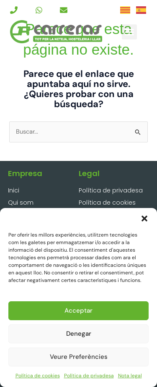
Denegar (78, 333)
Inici (13, 190)
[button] (144, 218)
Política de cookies (37, 375)
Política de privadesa (89, 375)
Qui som (20, 202)
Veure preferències (79, 357)
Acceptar (78, 310)
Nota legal (130, 375)
